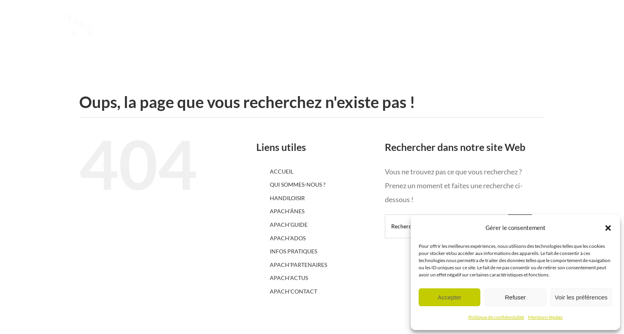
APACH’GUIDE (289, 224)
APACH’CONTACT (293, 291)
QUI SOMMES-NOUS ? (298, 184)
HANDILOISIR (287, 198)
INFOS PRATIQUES (293, 251)
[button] (608, 228)
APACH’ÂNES (287, 211)
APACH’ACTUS (289, 277)
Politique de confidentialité (496, 317)
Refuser (515, 297)
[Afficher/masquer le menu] (582, 45)
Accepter (449, 297)
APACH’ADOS (288, 238)
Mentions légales (545, 317)
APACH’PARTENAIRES (298, 264)
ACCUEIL (281, 171)
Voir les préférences (581, 297)
